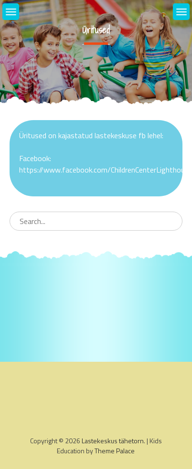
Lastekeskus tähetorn (113, 441)
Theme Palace (115, 451)
